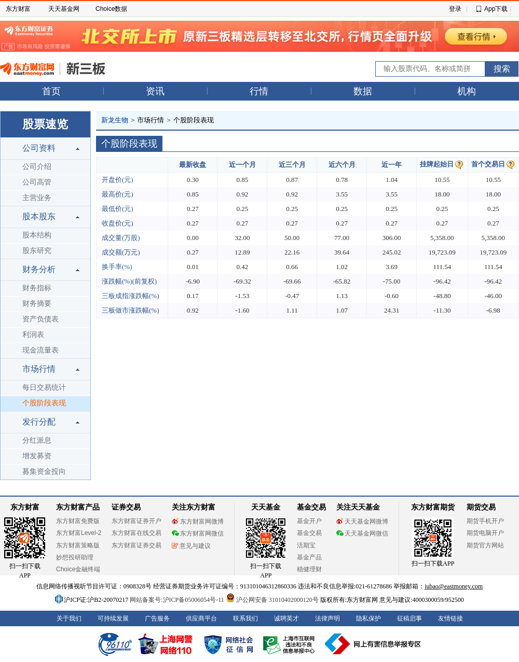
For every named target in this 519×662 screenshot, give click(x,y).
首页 (51, 91)
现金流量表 (40, 350)
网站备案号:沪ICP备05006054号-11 (178, 599)
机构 (466, 91)
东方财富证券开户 (136, 521)
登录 (455, 8)
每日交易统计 (44, 387)
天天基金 (265, 507)
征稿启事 (409, 618)
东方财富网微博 (198, 521)
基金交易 (309, 533)
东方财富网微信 (198, 533)
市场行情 (39, 368)
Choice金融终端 (78, 569)
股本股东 (39, 216)
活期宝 (306, 545)
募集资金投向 (44, 471)
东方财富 (18, 8)
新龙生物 (114, 120)
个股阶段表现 (44, 403)
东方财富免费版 (78, 521)
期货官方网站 (485, 545)
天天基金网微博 (362, 521)
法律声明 (327, 618)
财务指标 (36, 288)
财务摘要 (36, 303)
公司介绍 (36, 167)
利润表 (33, 335)
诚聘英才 (286, 618)
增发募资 (36, 456)
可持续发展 (113, 618)
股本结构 (36, 235)
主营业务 (36, 198)
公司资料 (39, 148)
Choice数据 (111, 8)
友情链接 (450, 618)
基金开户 (309, 521)
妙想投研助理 (74, 557)
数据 (362, 91)
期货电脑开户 (485, 533)
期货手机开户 (485, 521)
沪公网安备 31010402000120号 (272, 599)
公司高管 (36, 182)
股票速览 (45, 124)
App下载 (496, 8)
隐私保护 (368, 618)
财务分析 (39, 269)
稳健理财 (309, 569)
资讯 (155, 91)
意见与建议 (191, 546)
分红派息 (36, 440)
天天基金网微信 (362, 533)
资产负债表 (40, 319)
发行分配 (39, 421)
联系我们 (245, 618)
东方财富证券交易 (136, 545)
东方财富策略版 (78, 545)
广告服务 (157, 618)
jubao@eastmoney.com (454, 586)
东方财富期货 (433, 507)
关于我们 (69, 618)
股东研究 (36, 251)
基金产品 (309, 557)
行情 (259, 91)
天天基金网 (63, 8)
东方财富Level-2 (78, 533)
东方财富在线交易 (136, 533)
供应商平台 (201, 618)
